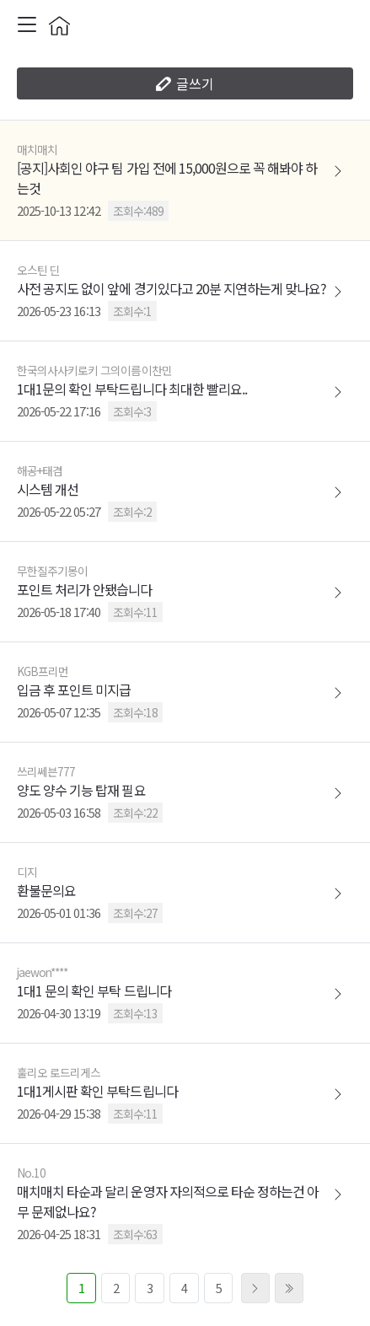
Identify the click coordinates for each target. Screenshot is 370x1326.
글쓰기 (185, 83)
